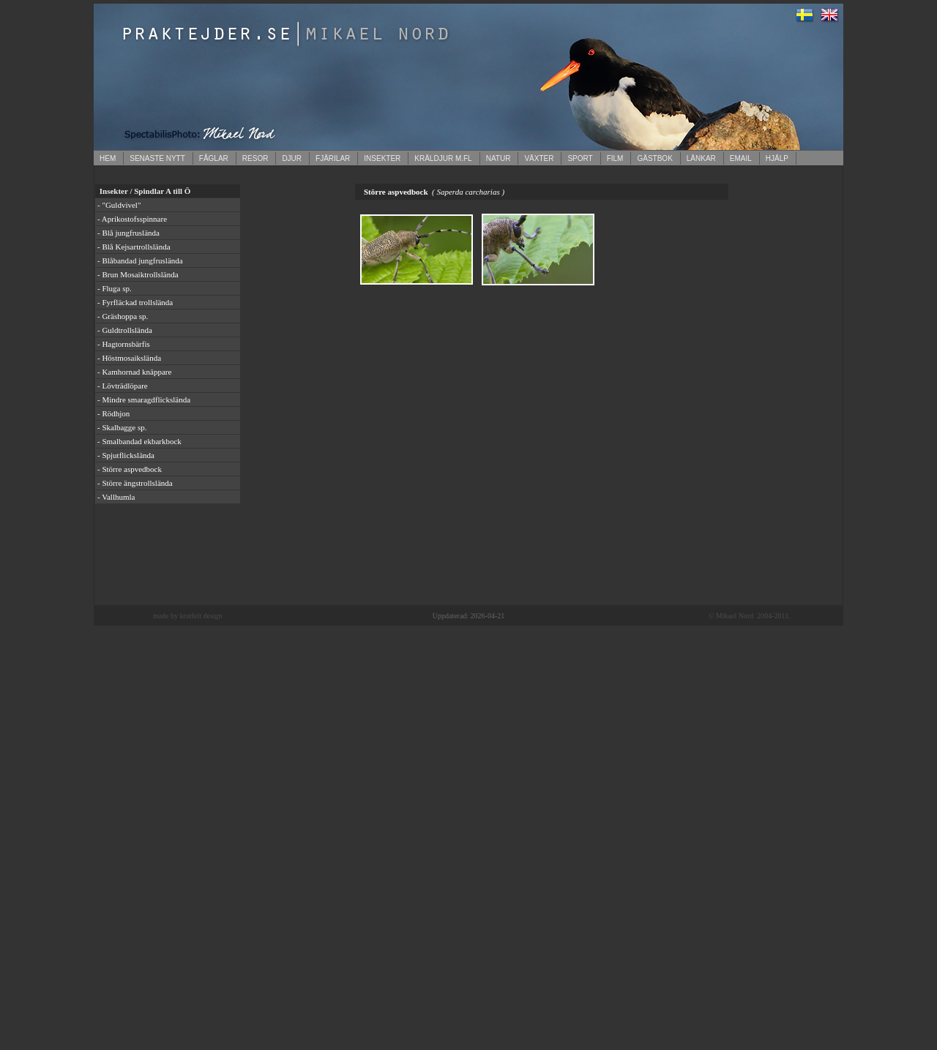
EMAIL (741, 158)
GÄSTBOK (654, 158)
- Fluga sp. (114, 288)
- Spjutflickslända (125, 455)
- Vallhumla (116, 496)
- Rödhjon (113, 413)
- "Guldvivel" (119, 204)
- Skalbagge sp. (122, 427)
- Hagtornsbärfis (123, 344)
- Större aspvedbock (129, 469)
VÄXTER (538, 158)
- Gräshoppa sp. (122, 316)
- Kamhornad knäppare (134, 371)
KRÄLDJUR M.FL (442, 158)
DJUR (292, 158)
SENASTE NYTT (157, 158)
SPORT (579, 158)
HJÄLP (777, 158)
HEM (108, 158)
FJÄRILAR (333, 158)
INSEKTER (382, 158)
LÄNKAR (701, 158)
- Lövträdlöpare (122, 385)
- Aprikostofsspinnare (132, 218)
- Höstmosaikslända (129, 357)
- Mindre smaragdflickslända (143, 399)
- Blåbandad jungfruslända (140, 260)
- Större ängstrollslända (135, 483)
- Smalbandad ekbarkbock (139, 441)
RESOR (255, 158)
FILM (615, 158)
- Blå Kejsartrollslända (134, 246)
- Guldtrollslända (124, 330)
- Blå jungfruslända (128, 232)
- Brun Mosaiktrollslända (138, 274)
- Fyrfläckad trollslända (135, 302)
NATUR (498, 158)
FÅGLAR (213, 158)
